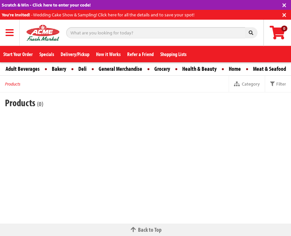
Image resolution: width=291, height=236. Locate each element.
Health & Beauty (199, 68)
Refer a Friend (140, 54)
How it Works (108, 54)
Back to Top (145, 229)
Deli (82, 68)
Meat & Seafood (269, 68)
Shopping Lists (173, 54)
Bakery (59, 68)
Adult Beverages (23, 68)
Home (235, 68)
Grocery (162, 68)
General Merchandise (120, 68)
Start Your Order (18, 54)
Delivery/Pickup (75, 54)
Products (12, 84)
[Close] (284, 4)
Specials (46, 54)
